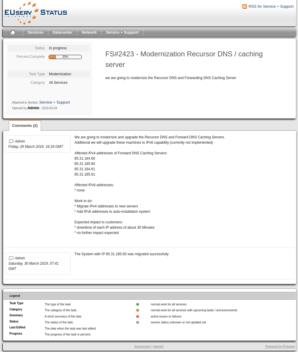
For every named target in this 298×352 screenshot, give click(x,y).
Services (36, 32)
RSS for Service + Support (271, 6)
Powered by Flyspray (280, 346)
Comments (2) (25, 125)
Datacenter (63, 32)
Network (89, 32)
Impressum (142, 346)
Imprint (158, 346)
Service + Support (122, 32)
